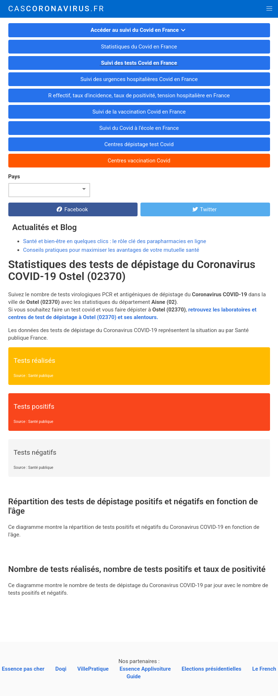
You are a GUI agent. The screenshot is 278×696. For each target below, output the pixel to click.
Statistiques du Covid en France (139, 46)
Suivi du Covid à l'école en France (139, 128)
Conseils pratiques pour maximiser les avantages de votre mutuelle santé (111, 250)
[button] (269, 9)
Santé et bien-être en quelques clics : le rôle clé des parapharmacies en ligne (114, 241)
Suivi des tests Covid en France (139, 63)
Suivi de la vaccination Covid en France (139, 112)
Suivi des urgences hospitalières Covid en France (139, 79)
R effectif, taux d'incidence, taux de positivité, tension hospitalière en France (139, 95)
